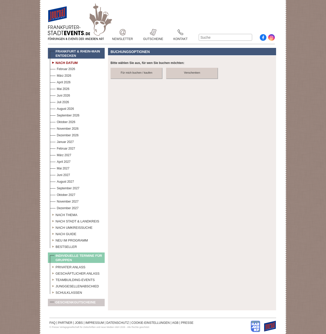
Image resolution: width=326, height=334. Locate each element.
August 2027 (62, 181)
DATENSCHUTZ (117, 323)
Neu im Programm (69, 239)
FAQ (52, 323)
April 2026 (60, 81)
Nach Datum (64, 62)
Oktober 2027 (62, 194)
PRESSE (187, 323)
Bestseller (63, 246)
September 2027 (64, 187)
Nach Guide (63, 233)
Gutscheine (153, 32)
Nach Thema (63, 214)
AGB (175, 323)
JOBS (79, 323)
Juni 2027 (60, 174)
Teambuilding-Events (72, 279)
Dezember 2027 (64, 207)
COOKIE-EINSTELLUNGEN (150, 323)
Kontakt (180, 32)
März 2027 (60, 154)
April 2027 (60, 161)
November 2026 (64, 128)
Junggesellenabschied (74, 285)
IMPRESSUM (94, 323)
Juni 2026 (60, 94)
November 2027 (64, 200)
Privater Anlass (67, 266)
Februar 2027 (62, 147)
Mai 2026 (59, 88)
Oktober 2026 (62, 121)
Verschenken (192, 72)
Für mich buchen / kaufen (136, 72)
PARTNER (65, 323)
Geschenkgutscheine (73, 303)
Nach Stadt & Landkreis (74, 220)
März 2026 (60, 75)
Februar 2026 (62, 68)
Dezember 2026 (64, 134)
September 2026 (64, 114)
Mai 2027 (59, 167)
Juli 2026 (59, 101)
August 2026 (62, 108)
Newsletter (122, 32)
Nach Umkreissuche (71, 227)
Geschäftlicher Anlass (75, 272)
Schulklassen (66, 292)
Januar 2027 (62, 141)
